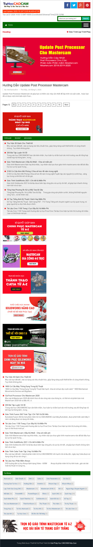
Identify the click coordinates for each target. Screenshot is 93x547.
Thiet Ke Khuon (28, 504)
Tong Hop (7, 509)
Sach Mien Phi (9, 499)
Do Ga (65, 479)
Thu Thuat (43, 504)
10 (59, 105)
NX (59, 489)
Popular (7, 138)
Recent (18, 138)
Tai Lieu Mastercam (11, 504)
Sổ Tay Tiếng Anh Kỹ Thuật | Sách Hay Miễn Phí (26, 199)
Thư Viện (56, 504)
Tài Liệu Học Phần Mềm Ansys (17, 461)
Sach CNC (55, 494)
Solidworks (40, 499)
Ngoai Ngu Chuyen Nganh (75, 489)
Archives (28, 138)
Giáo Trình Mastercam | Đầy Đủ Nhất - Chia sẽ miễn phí (29, 162)
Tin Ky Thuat (69, 504)
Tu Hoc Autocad (22, 509)
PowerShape (32, 494)
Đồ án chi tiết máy (38, 514)
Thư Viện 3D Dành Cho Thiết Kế (20, 143)
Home (9, 25)
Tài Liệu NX (8, 514)
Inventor (40, 484)
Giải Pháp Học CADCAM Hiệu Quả (63, 543)
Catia (39, 479)
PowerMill (18, 494)
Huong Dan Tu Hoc (10, 484)
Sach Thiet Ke (25, 499)
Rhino (44, 494)
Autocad (7, 479)
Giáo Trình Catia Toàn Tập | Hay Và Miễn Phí (23, 451)
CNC (30, 479)
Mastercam (30, 489)
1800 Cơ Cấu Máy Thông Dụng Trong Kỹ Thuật (24, 386)
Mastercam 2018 (47, 489)
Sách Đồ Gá (54, 499)
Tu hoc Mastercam (53, 509)
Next (66, 105)
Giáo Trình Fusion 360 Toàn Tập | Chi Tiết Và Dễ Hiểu (26, 414)
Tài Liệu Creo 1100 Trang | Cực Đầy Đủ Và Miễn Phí (28, 208)
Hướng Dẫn (28, 484)
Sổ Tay (66, 499)
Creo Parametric (52, 479)
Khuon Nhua (66, 484)
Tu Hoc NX (37, 509)
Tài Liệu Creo (70, 509)
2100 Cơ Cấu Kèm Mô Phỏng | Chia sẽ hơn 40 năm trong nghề (32, 171)
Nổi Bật (6, 494)
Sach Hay (68, 494)
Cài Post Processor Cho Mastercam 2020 (22, 396)
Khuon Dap (53, 484)
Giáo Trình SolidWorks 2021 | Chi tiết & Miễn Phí (26, 180)
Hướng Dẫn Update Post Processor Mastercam (35, 85)
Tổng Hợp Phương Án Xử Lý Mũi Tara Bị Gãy (25, 190)
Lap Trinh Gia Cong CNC (12, 489)
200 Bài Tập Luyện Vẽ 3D (17, 153)
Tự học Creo (21, 514)
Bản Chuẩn (19, 479)
